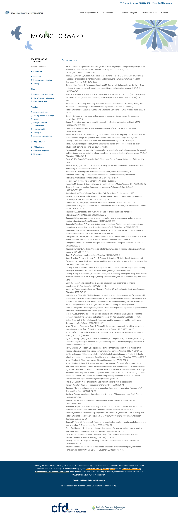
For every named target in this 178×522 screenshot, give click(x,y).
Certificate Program (129, 13)
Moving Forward (38, 142)
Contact (164, 13)
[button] (172, 12)
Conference (109, 12)
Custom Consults (149, 13)
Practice (34, 107)
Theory (34, 89)
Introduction (36, 71)
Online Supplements (88, 12)
